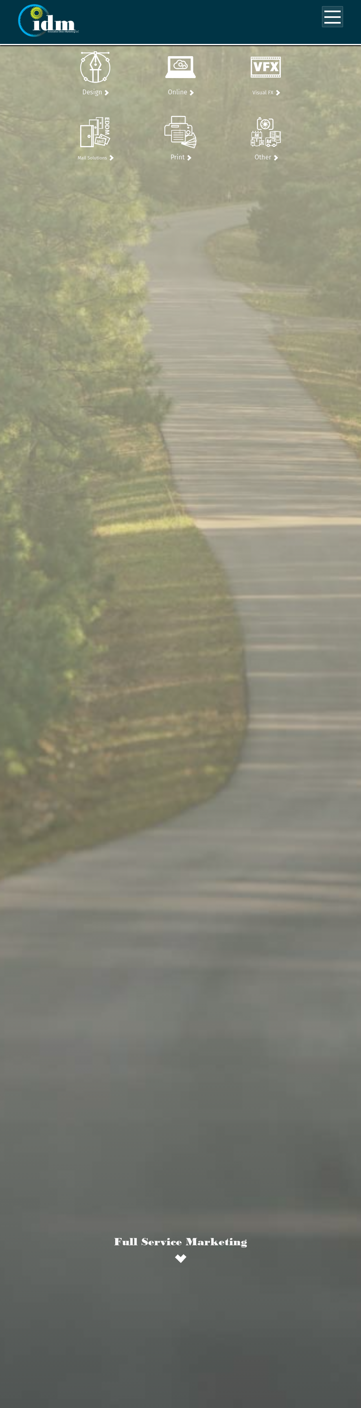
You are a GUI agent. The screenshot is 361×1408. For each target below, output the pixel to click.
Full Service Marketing (180, 1241)
